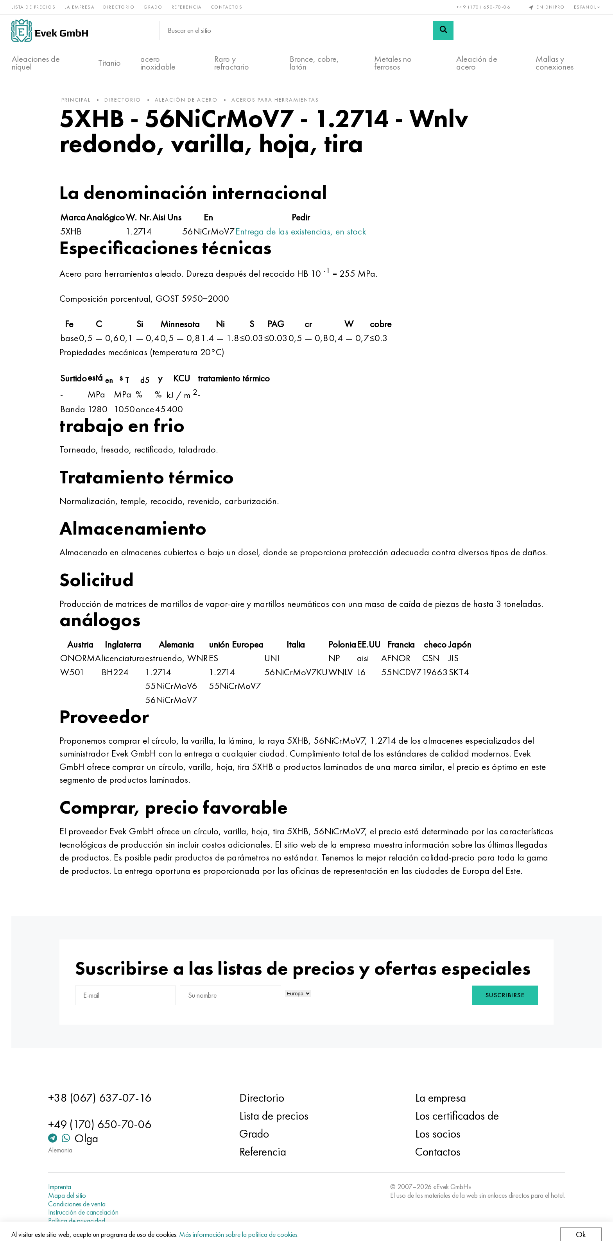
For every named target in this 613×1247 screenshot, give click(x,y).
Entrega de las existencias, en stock (302, 232)
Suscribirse (503, 1010)
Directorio (119, 7)
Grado (153, 7)
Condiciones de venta (78, 1204)
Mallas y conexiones (555, 63)
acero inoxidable (158, 63)
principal (78, 101)
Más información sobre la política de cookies (238, 1234)
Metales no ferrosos (393, 63)
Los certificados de (456, 1116)
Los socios (437, 1134)
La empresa (80, 7)
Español (587, 7)
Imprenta (61, 1187)
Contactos (227, 7)
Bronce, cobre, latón (314, 63)
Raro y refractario (231, 63)
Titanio (109, 63)
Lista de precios (34, 7)
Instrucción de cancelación (85, 1212)
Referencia (187, 7)
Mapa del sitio (69, 1195)
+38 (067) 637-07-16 (101, 1098)
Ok (580, 1234)
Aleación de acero (476, 63)
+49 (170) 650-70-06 (483, 7)
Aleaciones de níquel (36, 63)
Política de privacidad (78, 1221)
